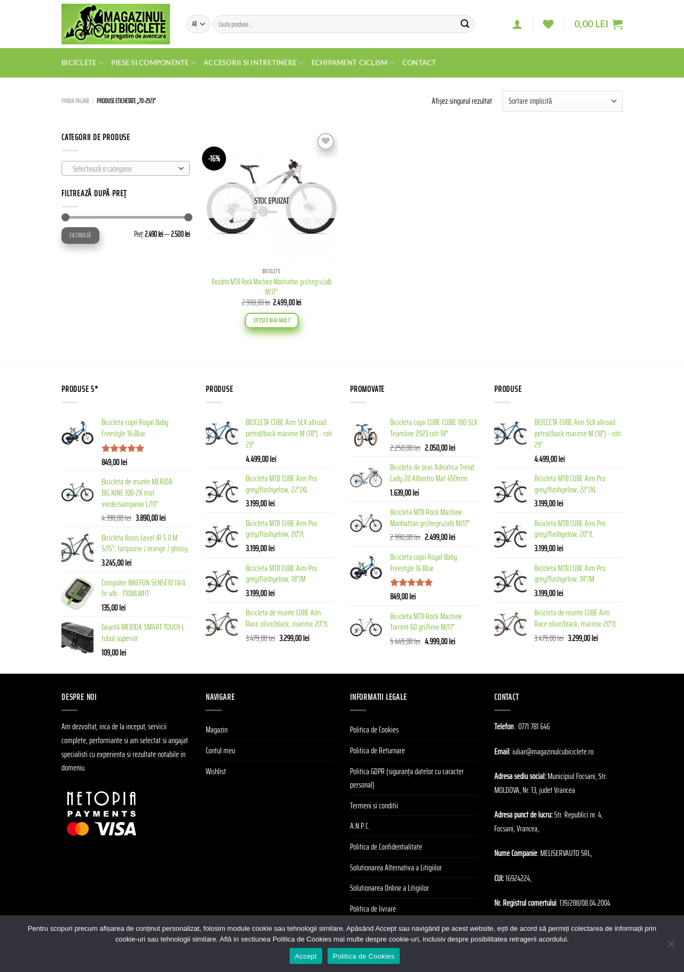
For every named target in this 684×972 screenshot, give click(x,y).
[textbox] (123, 168)
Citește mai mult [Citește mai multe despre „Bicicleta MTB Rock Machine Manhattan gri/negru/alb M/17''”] (272, 320)
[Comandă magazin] (562, 101)
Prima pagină (75, 101)
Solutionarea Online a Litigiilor (389, 887)
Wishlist (216, 771)
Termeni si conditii (374, 805)
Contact (419, 62)
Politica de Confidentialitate (386, 846)
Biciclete (82, 63)
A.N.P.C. (360, 825)
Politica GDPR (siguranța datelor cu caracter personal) (407, 778)
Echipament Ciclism (353, 63)
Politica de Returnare (377, 750)
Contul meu (220, 750)
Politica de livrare (373, 908)
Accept (306, 956)
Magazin (217, 729)
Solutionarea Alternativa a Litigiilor (396, 867)
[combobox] (125, 168)
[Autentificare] (517, 24)
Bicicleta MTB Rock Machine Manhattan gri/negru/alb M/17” (272, 287)
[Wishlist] (548, 24)
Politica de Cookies (374, 729)
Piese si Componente (153, 63)
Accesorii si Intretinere (254, 63)
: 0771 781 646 (532, 726)
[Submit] (465, 24)
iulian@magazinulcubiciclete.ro (553, 751)
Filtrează (80, 235)
